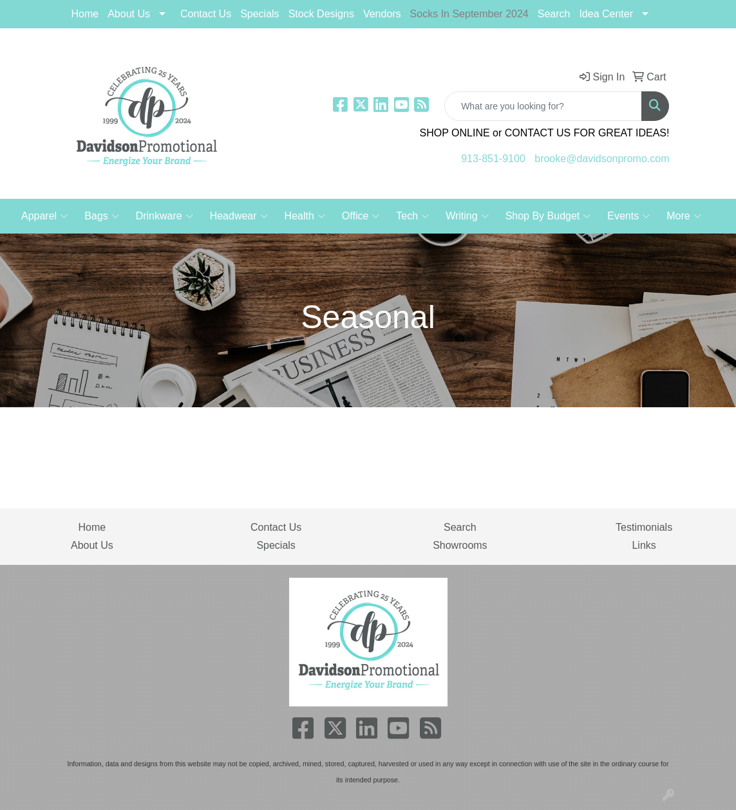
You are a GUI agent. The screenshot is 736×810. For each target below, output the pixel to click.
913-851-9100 (493, 158)
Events (628, 216)
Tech (412, 216)
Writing (467, 216)
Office (361, 216)
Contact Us (205, 13)
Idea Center (606, 13)
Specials (275, 545)
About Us (129, 13)
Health (305, 216)
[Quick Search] (543, 106)
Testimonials (644, 527)
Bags (101, 216)
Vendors (382, 13)
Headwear (239, 216)
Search (554, 13)
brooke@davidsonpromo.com (601, 158)
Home (85, 13)
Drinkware (164, 216)
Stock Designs (321, 13)
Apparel (44, 216)
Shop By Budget (548, 216)
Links (644, 545)
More (683, 216)
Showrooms (460, 545)
